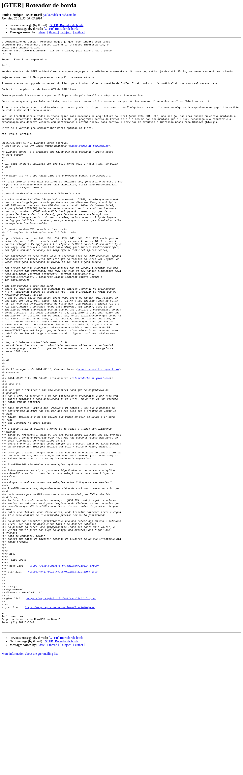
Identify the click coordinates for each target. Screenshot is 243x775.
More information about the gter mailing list (30, 771)
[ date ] (42, 32)
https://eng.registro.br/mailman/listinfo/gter (64, 671)
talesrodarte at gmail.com (90, 446)
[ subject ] (66, 32)
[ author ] (79, 32)
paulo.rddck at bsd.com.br (59, 14)
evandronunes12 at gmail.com (98, 435)
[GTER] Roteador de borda (66, 25)
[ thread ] (53, 32)
